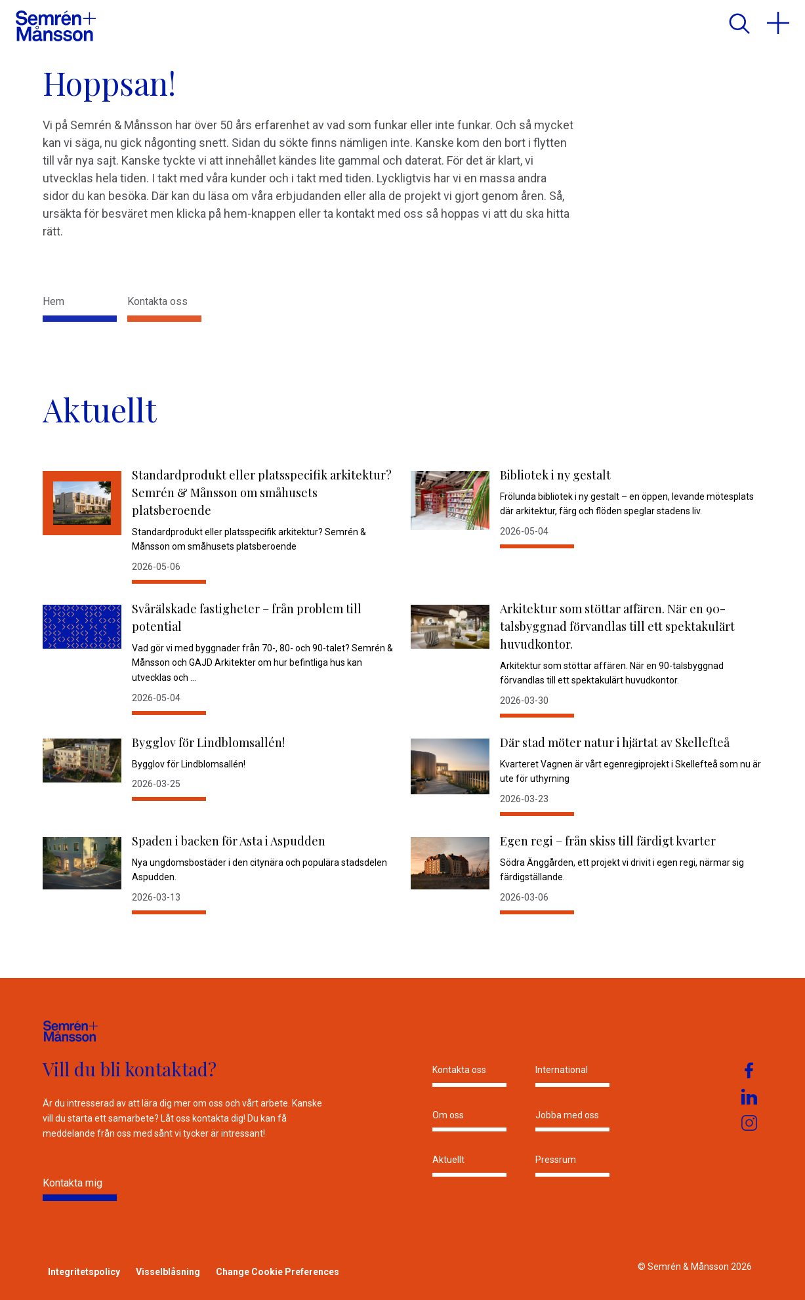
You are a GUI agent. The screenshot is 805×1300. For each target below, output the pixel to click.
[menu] (778, 23)
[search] (738, 23)
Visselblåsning (168, 1272)
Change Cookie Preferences (277, 1272)
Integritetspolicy (84, 1272)
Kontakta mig (72, 1183)
